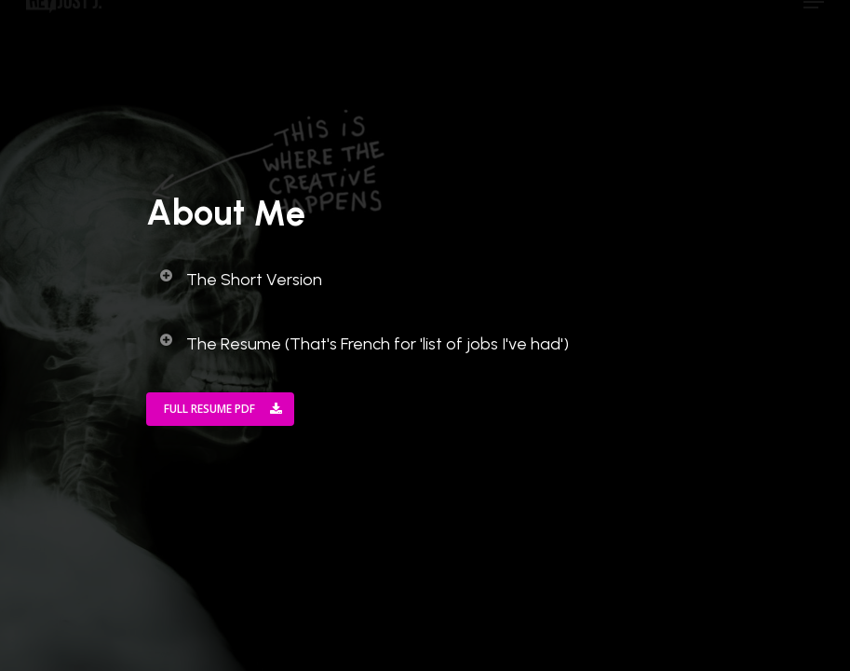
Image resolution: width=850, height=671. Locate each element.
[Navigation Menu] (813, 21)
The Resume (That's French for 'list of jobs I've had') (363, 343)
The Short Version (240, 278)
